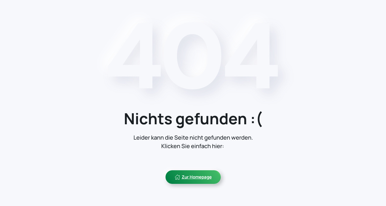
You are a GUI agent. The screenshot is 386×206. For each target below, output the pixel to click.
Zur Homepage (193, 177)
